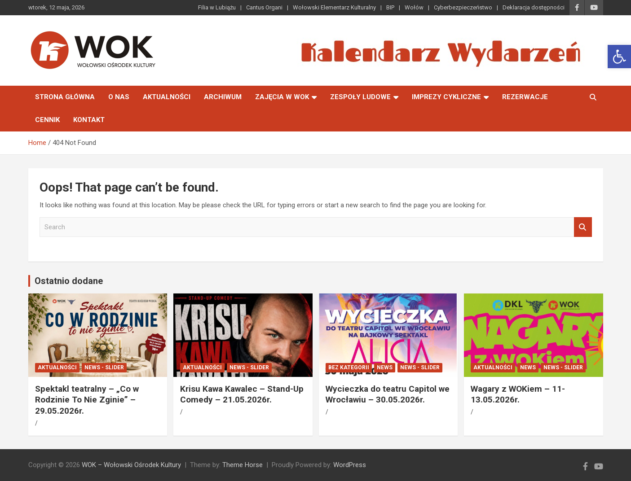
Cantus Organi (264, 7)
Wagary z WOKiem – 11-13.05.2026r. (518, 394)
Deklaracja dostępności (534, 7)
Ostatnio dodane (69, 280)
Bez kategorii (348, 367)
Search (583, 227)
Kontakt (89, 120)
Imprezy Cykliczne (446, 97)
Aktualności (166, 97)
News (385, 367)
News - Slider (104, 367)
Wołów (414, 7)
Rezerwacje (525, 97)
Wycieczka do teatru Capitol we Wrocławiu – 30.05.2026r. (388, 394)
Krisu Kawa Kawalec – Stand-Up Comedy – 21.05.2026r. (242, 394)
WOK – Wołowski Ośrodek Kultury (131, 465)
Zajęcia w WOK (282, 97)
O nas (118, 97)
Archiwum (223, 97)
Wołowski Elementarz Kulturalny (334, 7)
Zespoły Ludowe (360, 97)
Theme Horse (242, 465)
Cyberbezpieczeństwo (463, 7)
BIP (390, 7)
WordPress (349, 465)
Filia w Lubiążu (217, 7)
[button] (619, 56)
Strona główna (65, 97)
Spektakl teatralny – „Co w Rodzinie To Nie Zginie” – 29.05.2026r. (87, 400)
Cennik (47, 120)
